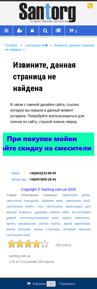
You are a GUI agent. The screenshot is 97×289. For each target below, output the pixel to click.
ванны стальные (47, 229)
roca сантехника (49, 206)
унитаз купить (49, 223)
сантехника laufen (20, 206)
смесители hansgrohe (22, 201)
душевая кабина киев (52, 212)
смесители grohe (76, 195)
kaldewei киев (52, 201)
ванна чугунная (18, 229)
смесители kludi (77, 201)
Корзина (50, 284)
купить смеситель (75, 218)
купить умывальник (21, 223)
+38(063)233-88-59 (42, 173)
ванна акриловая (77, 223)
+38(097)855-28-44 (42, 179)
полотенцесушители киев (39, 218)
